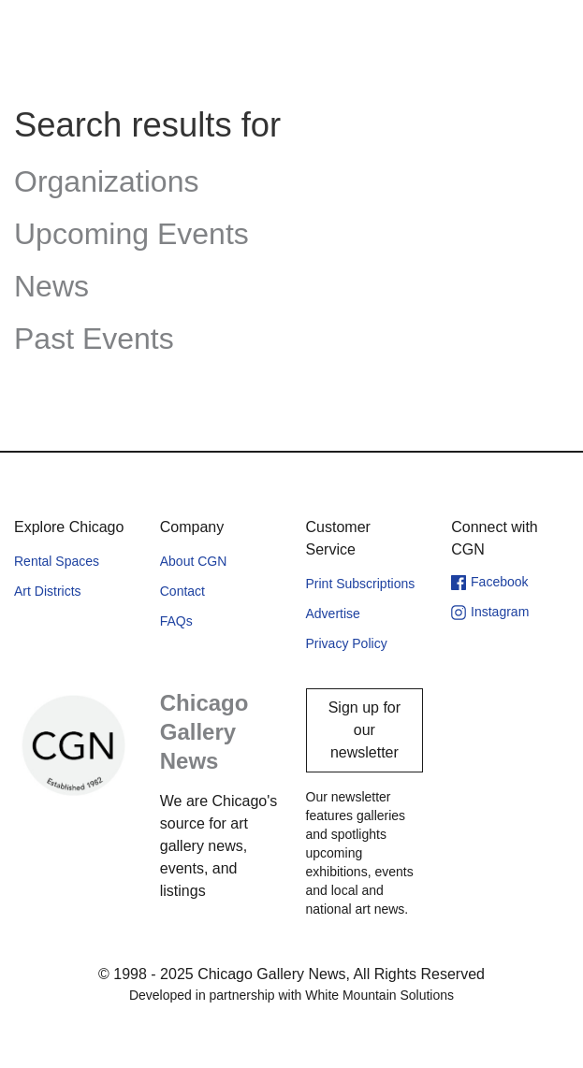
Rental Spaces (56, 561)
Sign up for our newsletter (364, 730)
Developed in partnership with (291, 995)
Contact (182, 591)
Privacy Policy (346, 643)
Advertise (333, 613)
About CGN (193, 561)
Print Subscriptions (360, 583)
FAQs (176, 621)
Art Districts (47, 591)
